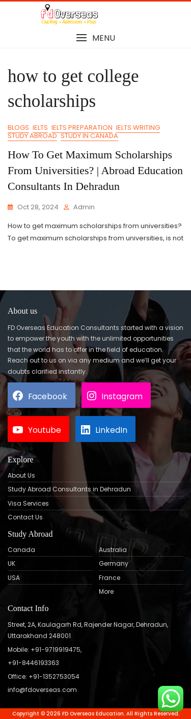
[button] (95, 38)
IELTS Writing (138, 127)
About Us (21, 476)
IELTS (40, 127)
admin (84, 207)
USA (14, 578)
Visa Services (28, 504)
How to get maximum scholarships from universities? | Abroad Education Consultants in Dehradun (95, 170)
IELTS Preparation (82, 127)
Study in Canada (89, 136)
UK (11, 564)
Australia (113, 550)
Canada (21, 550)
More (106, 592)
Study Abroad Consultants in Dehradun (69, 489)
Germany (113, 564)
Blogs (18, 127)
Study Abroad (32, 136)
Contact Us (25, 517)
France (109, 578)
